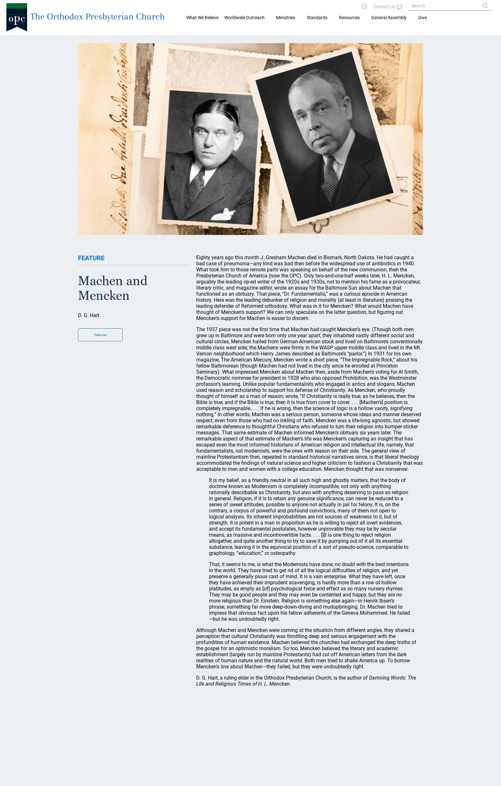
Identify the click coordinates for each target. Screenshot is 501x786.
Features (100, 335)
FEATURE (91, 258)
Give (422, 17)
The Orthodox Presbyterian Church (97, 16)
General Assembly (389, 17)
